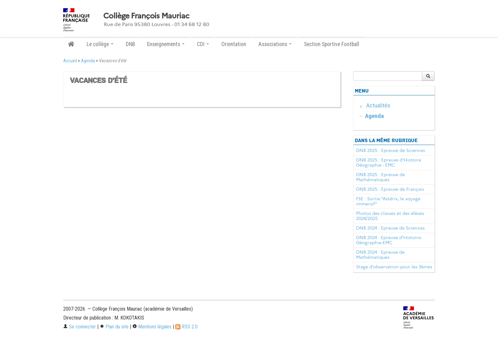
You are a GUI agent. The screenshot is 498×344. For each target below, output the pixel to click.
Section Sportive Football (331, 44)
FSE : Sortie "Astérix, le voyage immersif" (388, 201)
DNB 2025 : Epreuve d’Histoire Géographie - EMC (388, 162)
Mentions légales (152, 327)
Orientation (233, 44)
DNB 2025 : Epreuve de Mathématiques (380, 177)
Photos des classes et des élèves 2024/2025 (390, 215)
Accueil (70, 61)
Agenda (88, 61)
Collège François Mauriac (146, 16)
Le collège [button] (100, 44)
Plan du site (114, 327)
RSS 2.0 (186, 327)
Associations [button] (275, 44)
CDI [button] (203, 44)
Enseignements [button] (166, 44)
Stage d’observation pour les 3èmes (394, 267)
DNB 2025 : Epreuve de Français (390, 189)
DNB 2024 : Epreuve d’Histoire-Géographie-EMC (389, 240)
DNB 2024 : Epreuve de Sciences (390, 228)
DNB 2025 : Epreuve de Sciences (390, 150)
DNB (130, 44)
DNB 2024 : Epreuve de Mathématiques (380, 254)
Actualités (378, 105)
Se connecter (79, 327)
